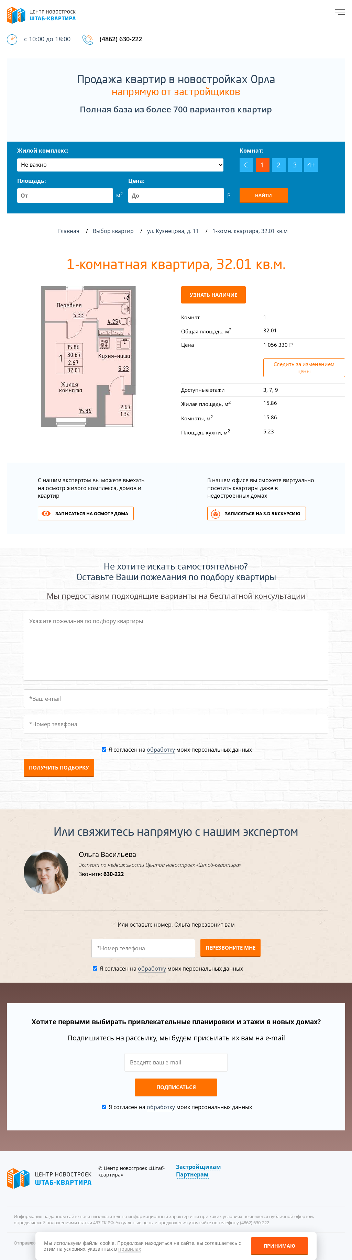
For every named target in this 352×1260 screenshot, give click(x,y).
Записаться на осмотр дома (91, 513)
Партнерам (192, 1174)
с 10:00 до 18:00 (47, 39)
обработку (161, 749)
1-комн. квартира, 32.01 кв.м (250, 231)
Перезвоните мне (230, 947)
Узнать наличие (213, 294)
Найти (263, 195)
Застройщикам (198, 1167)
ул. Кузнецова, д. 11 (173, 231)
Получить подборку (59, 767)
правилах (129, 1249)
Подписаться (176, 1087)
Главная (68, 231)
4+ (311, 164)
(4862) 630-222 (121, 39)
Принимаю (279, 1245)
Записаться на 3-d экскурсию (262, 513)
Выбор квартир (114, 231)
